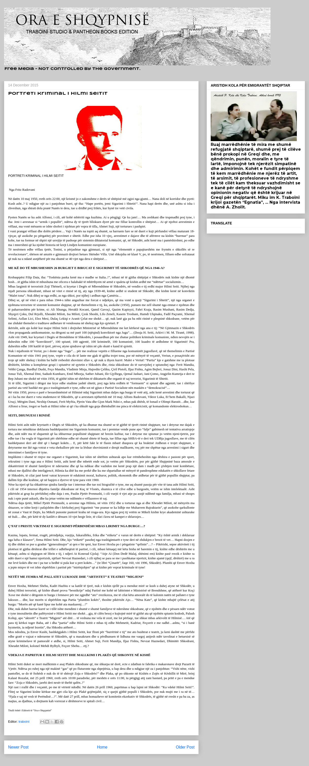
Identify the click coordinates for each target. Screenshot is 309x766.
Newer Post (18, 747)
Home (102, 747)
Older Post (185, 747)
